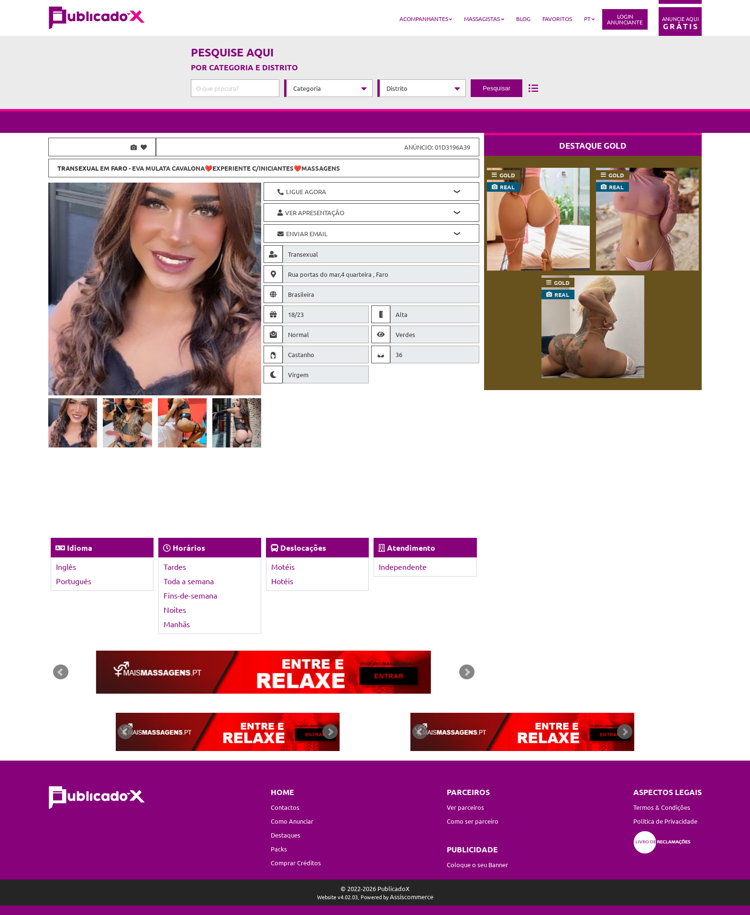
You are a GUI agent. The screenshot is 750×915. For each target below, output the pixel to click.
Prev (60, 672)
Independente (403, 566)
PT (587, 18)
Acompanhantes (423, 18)
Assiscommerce (411, 897)
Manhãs (177, 624)
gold (507, 175)
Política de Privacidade (665, 821)
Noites (175, 609)
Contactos (285, 807)
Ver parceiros (465, 807)
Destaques (285, 835)
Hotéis (282, 581)
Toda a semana (189, 581)
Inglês (66, 566)
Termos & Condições (661, 807)
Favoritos (557, 18)
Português (73, 581)
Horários (189, 548)
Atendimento (411, 548)
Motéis (283, 566)
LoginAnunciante (625, 19)
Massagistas (482, 18)
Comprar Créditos (296, 863)
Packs (279, 849)
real (507, 187)
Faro (119, 168)
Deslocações (303, 548)
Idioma (79, 548)
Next (466, 672)
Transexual (78, 168)
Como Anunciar (292, 821)
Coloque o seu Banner (477, 865)
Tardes (175, 566)
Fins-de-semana (190, 595)
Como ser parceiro (472, 821)
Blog (523, 18)
